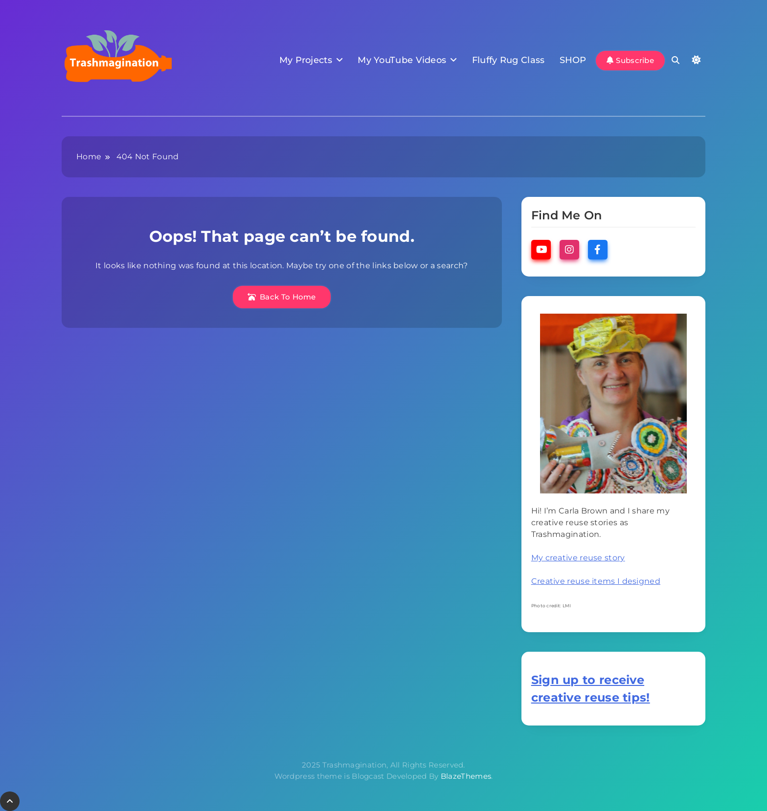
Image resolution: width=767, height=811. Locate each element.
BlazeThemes (466, 776)
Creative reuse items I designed (595, 581)
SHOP (573, 60)
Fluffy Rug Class (508, 60)
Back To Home (282, 296)
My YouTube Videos (402, 60)
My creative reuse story (578, 557)
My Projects (305, 60)
